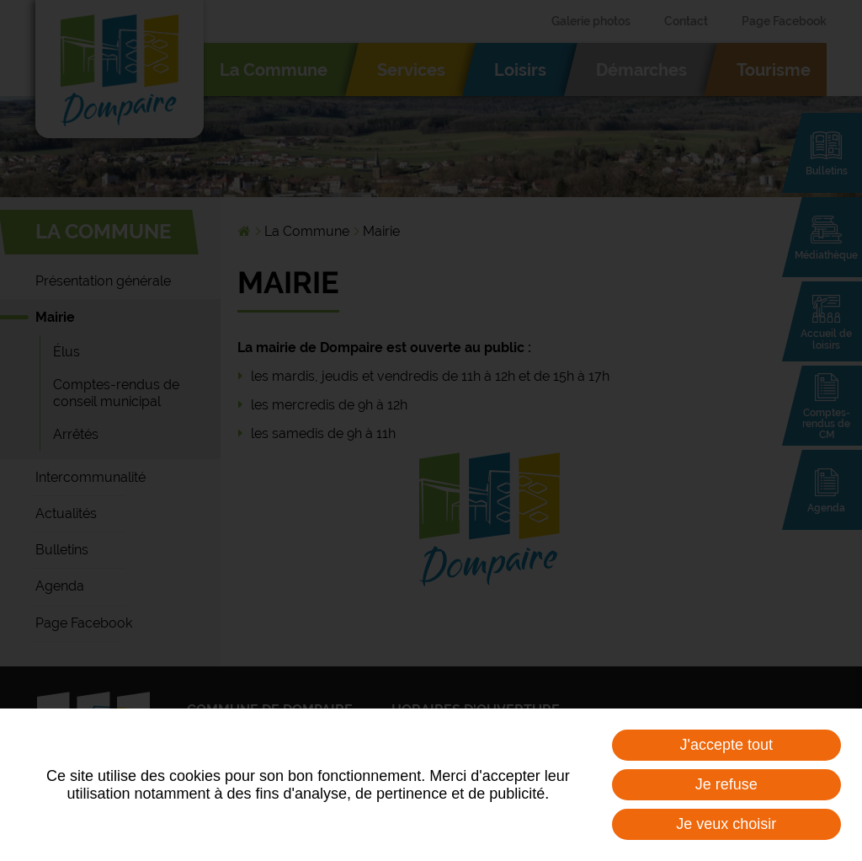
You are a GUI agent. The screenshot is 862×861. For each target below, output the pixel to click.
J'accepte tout (727, 744)
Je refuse (726, 784)
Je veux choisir (726, 824)
